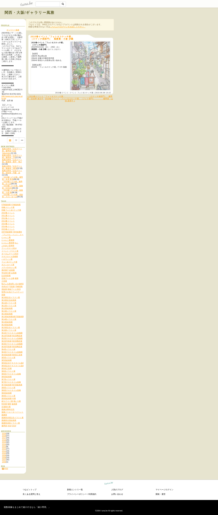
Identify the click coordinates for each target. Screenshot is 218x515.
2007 (4, 460)
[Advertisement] (179, 19)
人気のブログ (117, 489)
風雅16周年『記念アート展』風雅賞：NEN (12, 167)
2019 (4, 433)
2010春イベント (62, 93)
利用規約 (92, 494)
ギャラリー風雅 (13, 30)
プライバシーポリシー (77, 494)
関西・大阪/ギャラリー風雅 (29, 12)
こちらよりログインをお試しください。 (68, 27)
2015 (4, 442)
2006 (4, 462)
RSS (5, 469)
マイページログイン (164, 489)
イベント (73, 93)
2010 (4, 453)
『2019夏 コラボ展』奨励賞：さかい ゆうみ (12, 196)
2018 (4, 436)
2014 (4, 444)
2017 (4, 438)
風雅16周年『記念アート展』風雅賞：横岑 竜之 (12, 161)
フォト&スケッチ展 (85, 93)
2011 (4, 451)
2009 (4, 455)
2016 (4, 440)
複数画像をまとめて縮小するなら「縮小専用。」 (27, 507)
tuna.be (108, 483)
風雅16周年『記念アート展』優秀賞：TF (12, 156)
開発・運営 (160, 494)
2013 (4, 447)
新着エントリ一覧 (75, 489)
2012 (4, 449)
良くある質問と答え (31, 494)
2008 (4, 457)
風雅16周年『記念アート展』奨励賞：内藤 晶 (12, 172)
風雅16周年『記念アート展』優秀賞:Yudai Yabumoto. (12, 151)
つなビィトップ (29, 489)
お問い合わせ (117, 494)
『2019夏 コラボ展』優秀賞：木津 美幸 (12, 178)
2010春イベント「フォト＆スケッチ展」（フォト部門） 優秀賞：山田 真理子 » (79, 100)
